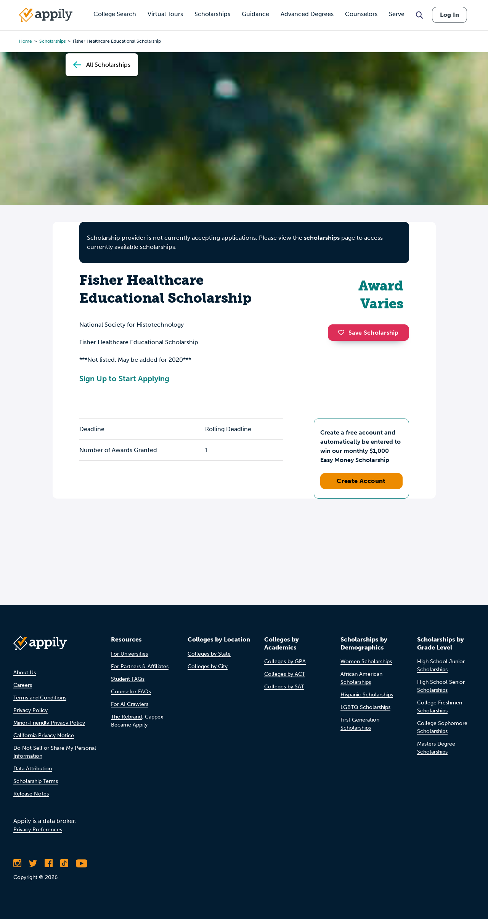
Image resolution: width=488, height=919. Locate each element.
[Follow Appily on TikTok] (64, 863)
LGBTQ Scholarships (365, 707)
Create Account (361, 480)
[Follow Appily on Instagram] (17, 863)
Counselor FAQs (131, 691)
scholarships (322, 237)
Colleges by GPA (285, 661)
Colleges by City (208, 666)
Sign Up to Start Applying (124, 378)
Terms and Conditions (39, 697)
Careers (22, 685)
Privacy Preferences (37, 829)
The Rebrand (126, 717)
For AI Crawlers (129, 704)
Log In (449, 14)
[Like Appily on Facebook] (49, 863)
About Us (24, 672)
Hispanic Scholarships (366, 694)
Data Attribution (32, 768)
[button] (343, 332)
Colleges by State (209, 654)
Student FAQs (127, 679)
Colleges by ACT (284, 674)
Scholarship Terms (35, 781)
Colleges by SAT (284, 686)
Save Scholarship (368, 332)
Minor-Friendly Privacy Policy (49, 723)
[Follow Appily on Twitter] (33, 863)
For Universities (129, 654)
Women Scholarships (366, 661)
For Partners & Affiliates (140, 666)
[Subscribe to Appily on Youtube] (81, 863)
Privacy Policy (30, 710)
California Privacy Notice (43, 735)
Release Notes (31, 794)
